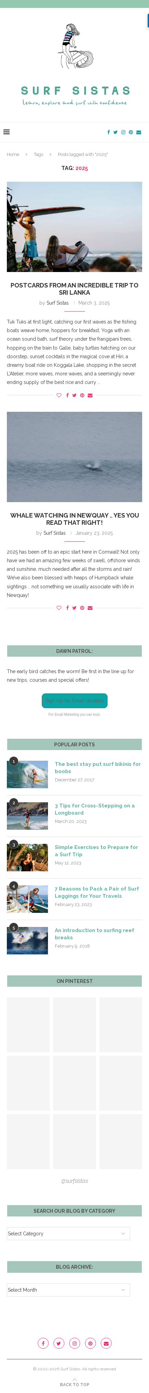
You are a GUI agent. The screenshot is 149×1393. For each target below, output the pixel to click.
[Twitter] (115, 132)
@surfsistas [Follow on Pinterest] (74, 1181)
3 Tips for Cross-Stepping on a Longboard (95, 809)
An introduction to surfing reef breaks (94, 934)
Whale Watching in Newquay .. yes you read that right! (74, 519)
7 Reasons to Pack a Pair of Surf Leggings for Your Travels (97, 892)
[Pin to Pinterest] (82, 395)
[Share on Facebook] (67, 395)
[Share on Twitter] (74, 395)
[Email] (138, 132)
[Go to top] (74, 1384)
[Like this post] (59, 395)
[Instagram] (123, 132)
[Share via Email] (90, 395)
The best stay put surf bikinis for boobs (98, 767)
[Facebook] (108, 132)
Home (13, 154)
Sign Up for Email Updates (75, 700)
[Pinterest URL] (28, 1025)
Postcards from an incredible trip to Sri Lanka (74, 289)
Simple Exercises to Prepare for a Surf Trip (96, 851)
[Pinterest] (131, 132)
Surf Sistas (58, 303)
